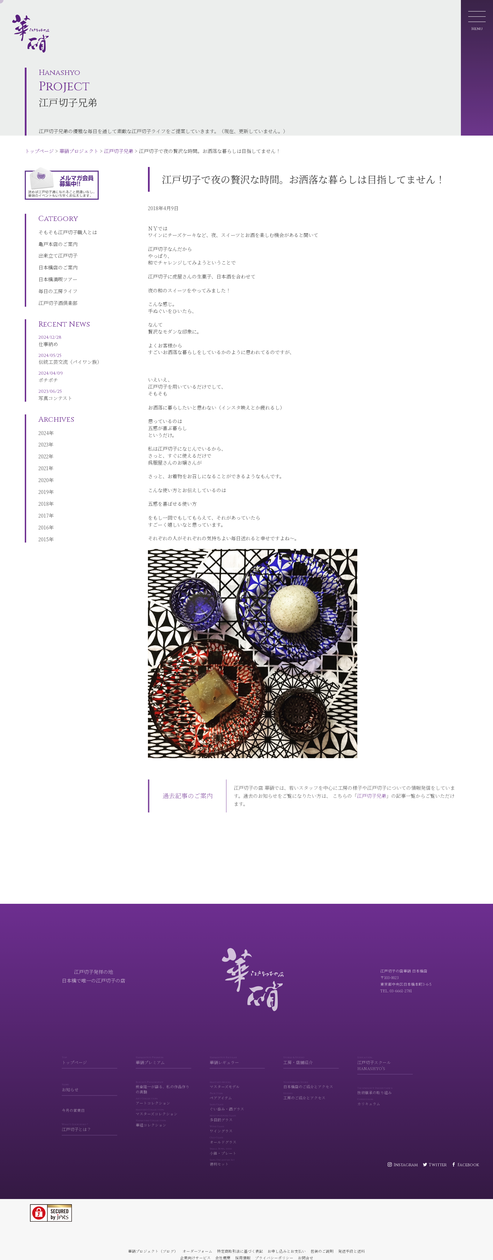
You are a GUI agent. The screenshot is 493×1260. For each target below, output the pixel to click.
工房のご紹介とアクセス (311, 1106)
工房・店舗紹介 (311, 1070)
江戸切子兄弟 (118, 150)
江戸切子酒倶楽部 (57, 306)
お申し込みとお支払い (287, 1251)
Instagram (406, 1165)
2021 (43, 474)
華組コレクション (163, 1133)
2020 (43, 486)
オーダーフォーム (197, 1251)
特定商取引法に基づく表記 (240, 1251)
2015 (43, 545)
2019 (43, 498)
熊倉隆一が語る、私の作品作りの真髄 (163, 1098)
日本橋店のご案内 (57, 271)
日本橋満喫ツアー (57, 283)
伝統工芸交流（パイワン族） (70, 364)
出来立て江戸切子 (57, 259)
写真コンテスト (70, 400)
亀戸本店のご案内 (57, 247)
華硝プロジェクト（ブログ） (153, 1251)
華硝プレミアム (163, 1070)
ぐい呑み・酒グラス (237, 1117)
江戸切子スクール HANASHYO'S (385, 1073)
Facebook (468, 1165)
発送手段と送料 (351, 1251)
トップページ (39, 150)
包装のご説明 (322, 1251)
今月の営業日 (73, 1120)
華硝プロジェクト (78, 150)
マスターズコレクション (163, 1122)
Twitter (438, 1165)
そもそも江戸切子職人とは (67, 235)
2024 (43, 439)
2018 (43, 510)
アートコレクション (163, 1111)
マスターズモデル (237, 1095)
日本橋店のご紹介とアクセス (311, 1095)
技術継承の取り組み (385, 1101)
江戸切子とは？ (89, 1137)
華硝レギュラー (237, 1070)
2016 (43, 533)
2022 (43, 462)
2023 (43, 451)
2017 (43, 521)
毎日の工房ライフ (57, 294)
